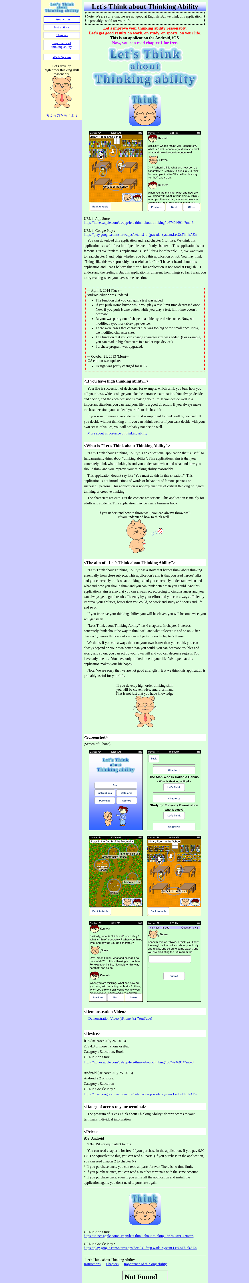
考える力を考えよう (62, 115)
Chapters (112, 1264)
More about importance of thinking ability (117, 433)
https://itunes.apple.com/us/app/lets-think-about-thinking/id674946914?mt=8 (138, 222)
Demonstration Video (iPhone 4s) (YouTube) (119, 1018)
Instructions (92, 1264)
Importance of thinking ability (145, 1264)
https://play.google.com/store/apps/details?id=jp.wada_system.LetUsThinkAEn (140, 234)
